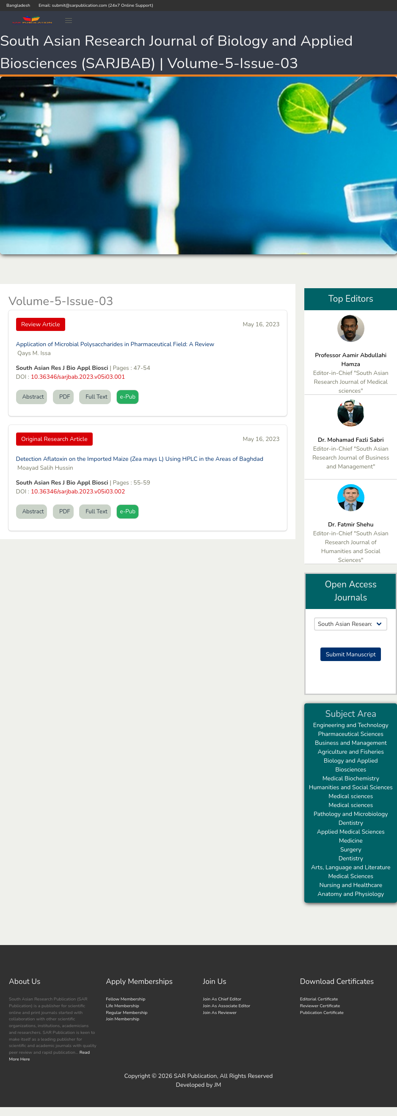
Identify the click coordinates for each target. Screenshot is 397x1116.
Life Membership (122, 1006)
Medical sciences (350, 796)
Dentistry (351, 823)
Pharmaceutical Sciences (350, 734)
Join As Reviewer (220, 1012)
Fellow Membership (125, 999)
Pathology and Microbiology (351, 814)
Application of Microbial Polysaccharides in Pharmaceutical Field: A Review (115, 344)
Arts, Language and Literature (350, 867)
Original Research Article (54, 439)
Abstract (31, 397)
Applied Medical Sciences (351, 832)
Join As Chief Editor (222, 999)
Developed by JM (198, 1085)
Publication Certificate (322, 1012)
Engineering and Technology (351, 725)
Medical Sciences (350, 876)
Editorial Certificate (319, 999)
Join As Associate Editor (227, 1006)
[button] (69, 20)
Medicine (351, 841)
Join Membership (122, 1019)
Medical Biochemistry (351, 778)
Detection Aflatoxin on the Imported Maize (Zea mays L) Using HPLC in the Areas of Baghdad (140, 459)
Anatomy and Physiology (350, 894)
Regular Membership (126, 1012)
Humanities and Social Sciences (351, 787)
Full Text (95, 397)
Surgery (350, 850)
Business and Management (351, 743)
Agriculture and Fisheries (350, 752)
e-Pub (127, 397)
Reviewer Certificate (320, 1006)
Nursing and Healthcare (350, 885)
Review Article (40, 324)
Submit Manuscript (351, 654)
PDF (63, 397)
